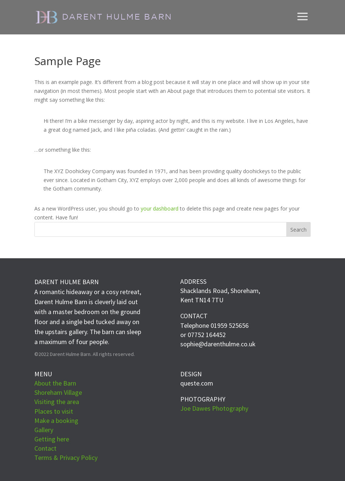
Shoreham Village (58, 392)
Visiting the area (56, 401)
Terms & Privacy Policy (66, 457)
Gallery (43, 430)
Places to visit (53, 411)
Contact (45, 448)
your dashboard (159, 208)
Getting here (51, 439)
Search (298, 229)
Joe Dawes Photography (214, 408)
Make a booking (56, 420)
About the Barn (55, 383)
